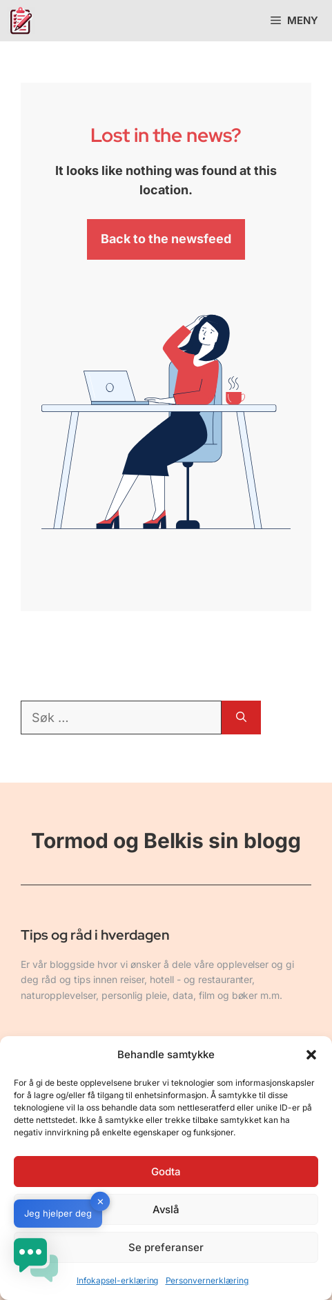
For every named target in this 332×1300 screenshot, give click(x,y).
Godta (166, 1171)
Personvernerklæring (207, 1280)
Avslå (166, 1209)
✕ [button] (100, 1201)
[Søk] (241, 717)
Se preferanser (166, 1247)
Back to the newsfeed (166, 238)
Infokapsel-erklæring (118, 1280)
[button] (311, 1055)
